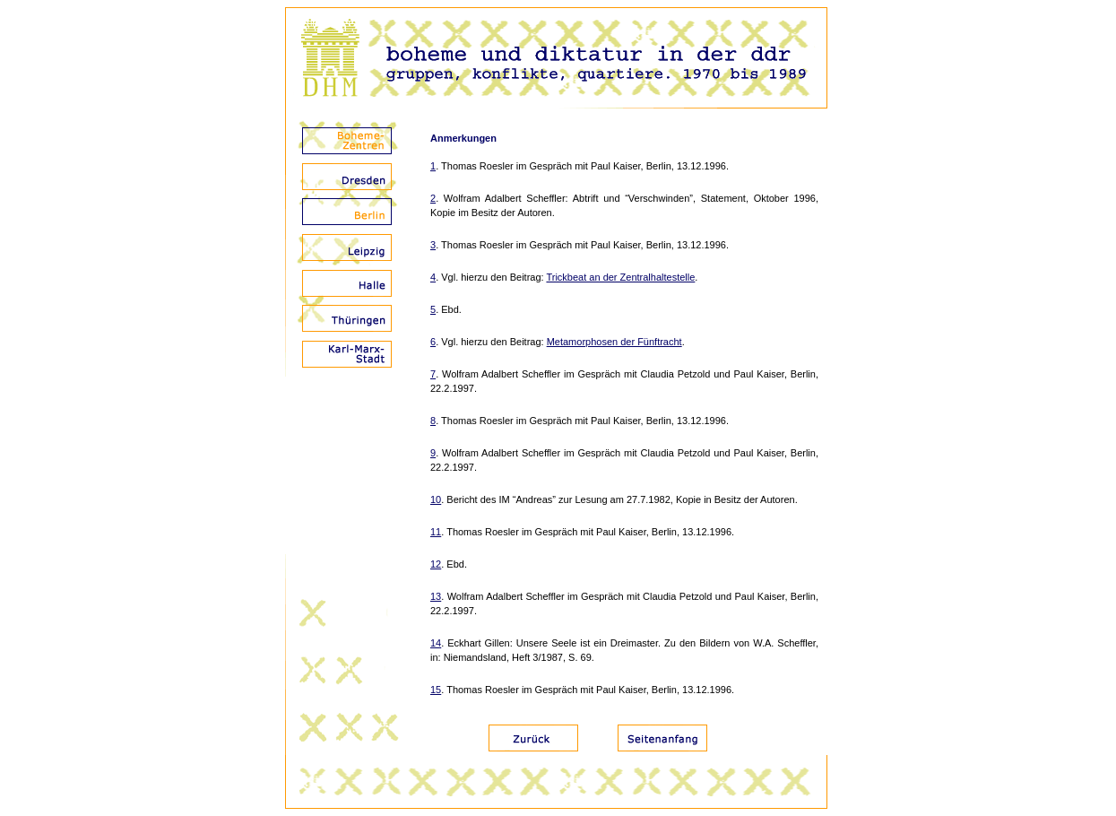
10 (435, 499)
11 (435, 531)
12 (435, 564)
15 (435, 689)
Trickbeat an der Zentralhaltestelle (620, 277)
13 (435, 596)
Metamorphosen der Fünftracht (614, 341)
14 (435, 643)
